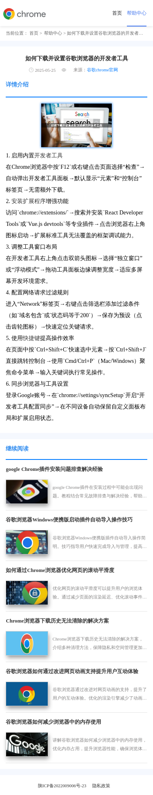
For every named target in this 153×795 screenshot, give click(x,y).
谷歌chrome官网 (102, 69)
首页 (117, 13)
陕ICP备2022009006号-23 (62, 785)
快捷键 (31, 338)
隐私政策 (101, 785)
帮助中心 (136, 13)
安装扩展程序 (28, 201)
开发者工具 (48, 155)
